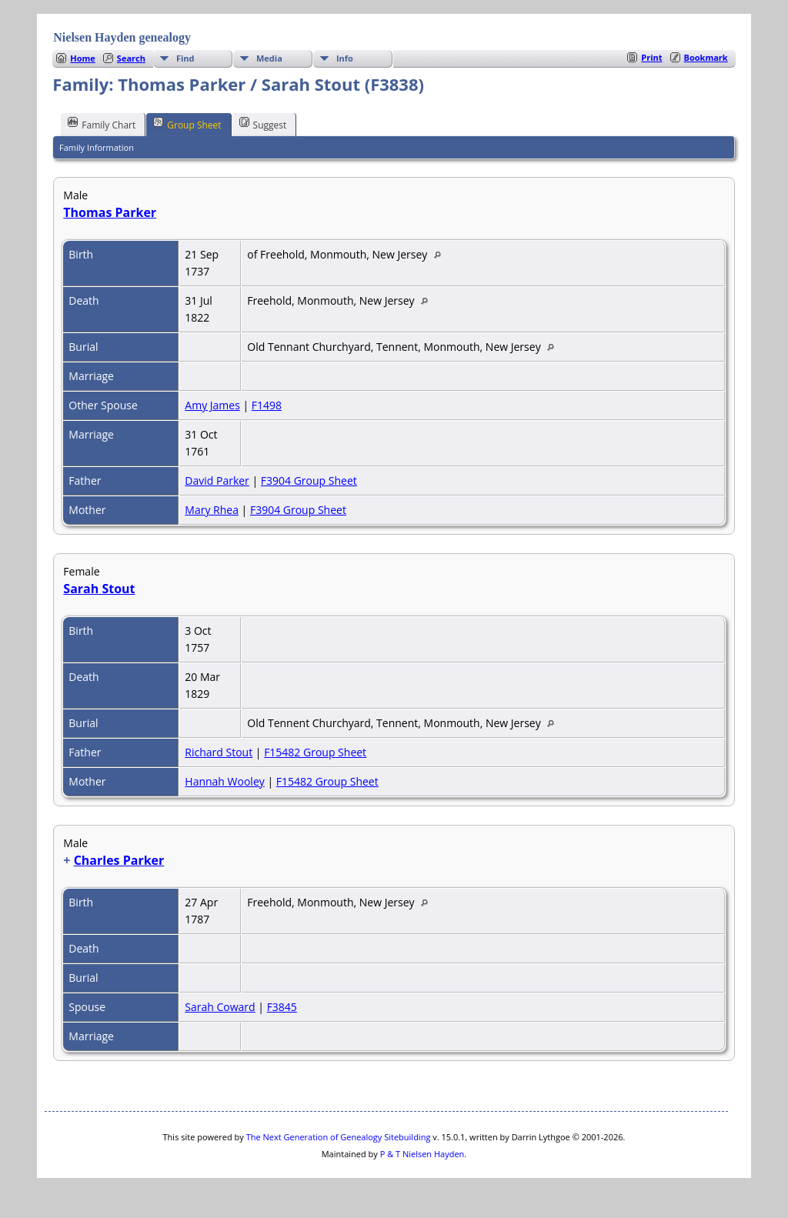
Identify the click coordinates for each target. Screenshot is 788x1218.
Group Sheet (187, 124)
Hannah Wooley (224, 781)
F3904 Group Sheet (309, 480)
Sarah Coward (220, 1006)
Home (82, 58)
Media (269, 58)
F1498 (267, 405)
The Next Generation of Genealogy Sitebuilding (338, 1137)
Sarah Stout (99, 588)
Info (344, 58)
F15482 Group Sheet (315, 752)
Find (185, 58)
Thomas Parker (109, 212)
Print (651, 57)
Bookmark (706, 57)
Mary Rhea (212, 509)
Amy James (212, 405)
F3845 (282, 1006)
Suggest (263, 124)
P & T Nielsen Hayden (422, 1154)
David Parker (217, 480)
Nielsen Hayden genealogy (122, 37)
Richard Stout (218, 752)
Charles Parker (119, 860)
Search (131, 58)
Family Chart (101, 124)
